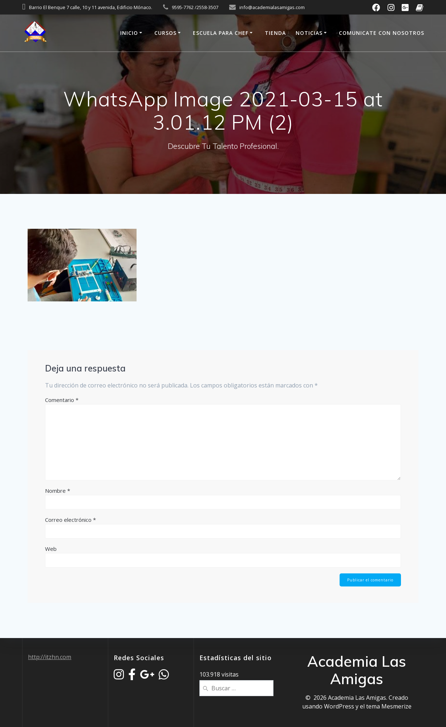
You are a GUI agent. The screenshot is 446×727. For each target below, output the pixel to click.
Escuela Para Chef (220, 32)
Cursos (165, 32)
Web (51, 548)
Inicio (129, 32)
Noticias (309, 32)
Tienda (275, 32)
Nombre (57, 490)
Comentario (61, 399)
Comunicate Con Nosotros (381, 32)
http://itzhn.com (49, 657)
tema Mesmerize (388, 706)
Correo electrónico (70, 519)
